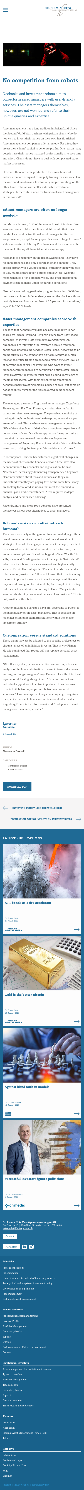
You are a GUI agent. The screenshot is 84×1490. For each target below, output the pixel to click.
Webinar (7, 1476)
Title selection (10, 1385)
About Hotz (9, 1422)
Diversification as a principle (18, 1288)
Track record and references (18, 1405)
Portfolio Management (15, 1326)
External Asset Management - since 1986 (24, 1433)
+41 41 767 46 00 (52, 1225)
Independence (10, 1273)
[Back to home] (60, 10)
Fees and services (12, 1400)
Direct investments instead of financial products (29, 1278)
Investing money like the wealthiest (37, 808)
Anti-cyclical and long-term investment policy (27, 1283)
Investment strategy (13, 1267)
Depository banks (12, 1331)
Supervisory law (40, 1484)
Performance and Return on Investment (24, 1347)
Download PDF (17, 786)
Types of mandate (12, 1374)
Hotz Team (9, 1427)
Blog (5, 1470)
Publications (9, 1455)
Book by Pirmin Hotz (14, 1465)
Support (7, 1336)
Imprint (7, 1484)
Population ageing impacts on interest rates (41, 819)
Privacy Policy (21, 1484)
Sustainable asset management (19, 1299)
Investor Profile (11, 1321)
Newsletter (11, 1247)
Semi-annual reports (13, 1460)
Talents (6, 1438)
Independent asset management (20, 1316)
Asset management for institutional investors (27, 1369)
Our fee (7, 1342)
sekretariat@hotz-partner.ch (18, 1228)
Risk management (12, 1294)
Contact (10, 1236)
